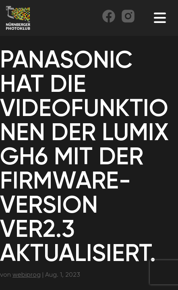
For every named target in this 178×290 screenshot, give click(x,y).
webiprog (26, 274)
